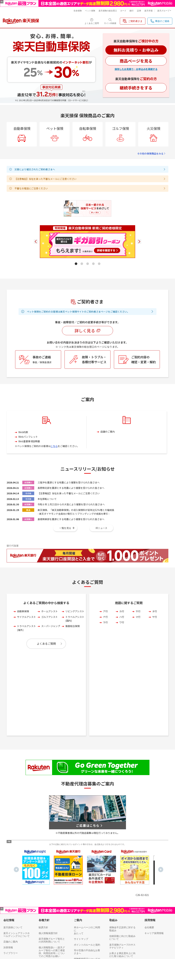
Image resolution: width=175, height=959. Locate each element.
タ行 (154, 627)
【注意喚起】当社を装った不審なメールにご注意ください (69, 509)
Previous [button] (16, 804)
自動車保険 (23, 627)
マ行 (138, 633)
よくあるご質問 (46, 660)
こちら (54, 462)
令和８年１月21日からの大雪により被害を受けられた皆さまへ (71, 521)
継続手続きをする (136, 88)
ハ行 (121, 633)
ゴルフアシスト (49, 633)
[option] (36, 801)
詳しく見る (87, 347)
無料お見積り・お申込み (136, 50)
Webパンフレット (28, 453)
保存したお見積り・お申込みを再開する (136, 69)
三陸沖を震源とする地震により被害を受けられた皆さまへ (69, 498)
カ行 (121, 627)
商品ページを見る (136, 61)
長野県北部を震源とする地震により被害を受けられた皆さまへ (71, 504)
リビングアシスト (74, 627)
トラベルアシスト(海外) (26, 644)
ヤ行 (154, 633)
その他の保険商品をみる (151, 153)
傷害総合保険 (72, 642)
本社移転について (47, 515)
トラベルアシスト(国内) (74, 635)
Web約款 (23, 448)
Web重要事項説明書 (29, 457)
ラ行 (105, 638)
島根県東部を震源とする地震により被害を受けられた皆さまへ (71, 535)
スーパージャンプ (50, 642)
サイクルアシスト (26, 633)
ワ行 (121, 638)
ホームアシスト (49, 627)
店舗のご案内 (107, 448)
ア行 (105, 627)
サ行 (138, 627)
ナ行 (105, 633)
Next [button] (160, 804)
